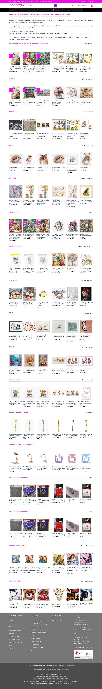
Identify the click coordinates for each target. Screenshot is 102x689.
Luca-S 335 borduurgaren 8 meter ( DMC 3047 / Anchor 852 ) (29, 436)
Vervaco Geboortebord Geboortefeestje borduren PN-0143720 (58, 68)
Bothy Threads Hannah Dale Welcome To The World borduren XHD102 (86, 270)
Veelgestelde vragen (15, 630)
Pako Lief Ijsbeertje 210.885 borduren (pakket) (41, 336)
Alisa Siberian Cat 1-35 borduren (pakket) (42, 168)
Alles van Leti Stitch (87, 280)
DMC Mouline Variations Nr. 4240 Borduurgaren (72, 435)
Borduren (33, 10)
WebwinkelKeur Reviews (49, 687)
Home (12, 10)
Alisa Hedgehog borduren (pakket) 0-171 (15, 168)
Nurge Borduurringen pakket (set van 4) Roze (72, 467)
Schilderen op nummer (37, 647)
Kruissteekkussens (36, 641)
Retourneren (12, 627)
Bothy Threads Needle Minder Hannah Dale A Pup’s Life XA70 (42, 270)
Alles (91, 212)
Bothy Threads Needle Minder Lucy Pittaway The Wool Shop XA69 (15, 270)
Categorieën (77, 10)
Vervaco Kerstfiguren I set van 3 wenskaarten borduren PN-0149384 (72, 403)
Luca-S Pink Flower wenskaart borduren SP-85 (86, 403)
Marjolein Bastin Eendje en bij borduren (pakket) (86, 201)
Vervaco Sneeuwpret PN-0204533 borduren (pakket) (15, 135)
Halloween (57, 10)
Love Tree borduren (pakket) (71, 269)
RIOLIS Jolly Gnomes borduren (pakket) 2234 (72, 369)
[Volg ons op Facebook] (90, 1)
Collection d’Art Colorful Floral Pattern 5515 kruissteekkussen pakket (15, 569)
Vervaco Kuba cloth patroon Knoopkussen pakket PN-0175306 (71, 604)
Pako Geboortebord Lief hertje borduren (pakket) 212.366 (58, 336)
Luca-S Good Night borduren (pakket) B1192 (72, 101)
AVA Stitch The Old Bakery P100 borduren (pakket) (85, 236)
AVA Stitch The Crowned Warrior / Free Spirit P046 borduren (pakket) (42, 236)
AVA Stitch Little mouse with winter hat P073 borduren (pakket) (72, 236)
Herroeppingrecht (14, 636)
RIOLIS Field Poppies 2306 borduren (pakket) (29, 369)
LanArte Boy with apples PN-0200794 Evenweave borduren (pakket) (29, 202)
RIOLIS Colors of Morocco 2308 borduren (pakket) (15, 370)
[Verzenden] (55, 5)
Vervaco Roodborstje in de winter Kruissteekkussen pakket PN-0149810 (72, 570)
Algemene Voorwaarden (16, 642)
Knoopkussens (35, 644)
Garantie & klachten (14, 639)
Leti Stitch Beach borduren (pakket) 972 (58, 303)
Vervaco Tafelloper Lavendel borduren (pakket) (70, 501)
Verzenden (12, 624)
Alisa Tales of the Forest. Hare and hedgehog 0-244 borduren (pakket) (72, 169)
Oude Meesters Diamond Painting (38, 628)
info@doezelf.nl (82, 622)
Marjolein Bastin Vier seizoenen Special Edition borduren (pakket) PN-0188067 (72, 202)
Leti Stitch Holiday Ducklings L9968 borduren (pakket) (13, 304)
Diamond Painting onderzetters (39, 632)
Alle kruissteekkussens (86, 545)
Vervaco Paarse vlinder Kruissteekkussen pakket (86, 568)
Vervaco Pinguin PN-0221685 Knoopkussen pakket (29, 604)
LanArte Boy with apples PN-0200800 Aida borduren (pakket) (42, 202)
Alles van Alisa (88, 145)
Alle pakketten (88, 43)
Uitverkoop (67, 10)
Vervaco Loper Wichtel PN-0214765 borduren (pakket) (28, 135)
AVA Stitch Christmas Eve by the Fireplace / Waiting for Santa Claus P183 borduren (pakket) (29, 69)
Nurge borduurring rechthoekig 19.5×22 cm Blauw (86, 468)
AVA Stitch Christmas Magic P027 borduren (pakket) (57, 236)
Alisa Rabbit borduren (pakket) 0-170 (85, 168)
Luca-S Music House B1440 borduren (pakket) (29, 101)
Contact (11, 633)
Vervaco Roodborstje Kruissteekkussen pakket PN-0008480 (58, 569)
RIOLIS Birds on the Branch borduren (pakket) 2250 (58, 370)
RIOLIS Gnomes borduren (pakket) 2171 (86, 369)
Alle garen (89, 412)
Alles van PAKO (88, 313)
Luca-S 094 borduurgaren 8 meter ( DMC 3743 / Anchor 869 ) (43, 436)
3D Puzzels (34, 650)
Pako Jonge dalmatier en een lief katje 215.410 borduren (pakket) (15, 336)
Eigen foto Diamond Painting (39, 624)
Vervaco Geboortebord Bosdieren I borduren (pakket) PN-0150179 (71, 68)
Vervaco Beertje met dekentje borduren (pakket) (85, 135)
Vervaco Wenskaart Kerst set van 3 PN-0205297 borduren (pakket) (42, 135)
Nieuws (11, 648)
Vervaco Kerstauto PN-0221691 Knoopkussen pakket (42, 604)
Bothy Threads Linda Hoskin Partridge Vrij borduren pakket (57, 270)
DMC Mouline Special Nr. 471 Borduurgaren (86, 435)
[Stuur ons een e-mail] (92, 1)
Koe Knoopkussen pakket (86, 603)
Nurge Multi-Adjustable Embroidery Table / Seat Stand (15, 468)
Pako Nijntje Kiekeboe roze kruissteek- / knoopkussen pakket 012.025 (85, 337)
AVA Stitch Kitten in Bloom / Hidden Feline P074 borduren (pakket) (43, 68)
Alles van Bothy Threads (85, 246)
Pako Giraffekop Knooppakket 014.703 (57, 603)
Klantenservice (85, 1)
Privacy (11, 645)
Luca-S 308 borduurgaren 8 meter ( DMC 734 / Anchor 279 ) (15, 436)
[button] (72, 5)
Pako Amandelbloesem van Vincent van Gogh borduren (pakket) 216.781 (72, 337)
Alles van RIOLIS (87, 347)
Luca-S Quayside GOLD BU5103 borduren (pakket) (42, 102)
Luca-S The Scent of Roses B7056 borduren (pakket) (15, 68)
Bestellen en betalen (15, 621)
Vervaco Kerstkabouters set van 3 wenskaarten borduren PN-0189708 (58, 403)
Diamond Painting (21, 10)
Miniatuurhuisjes (45, 10)
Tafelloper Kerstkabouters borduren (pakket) (86, 500)
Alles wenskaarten (87, 380)
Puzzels (33, 653)
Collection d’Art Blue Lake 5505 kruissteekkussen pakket (43, 569)
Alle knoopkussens (87, 581)
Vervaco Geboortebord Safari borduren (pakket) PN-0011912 (86, 68)
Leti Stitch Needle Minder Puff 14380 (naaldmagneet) (42, 304)
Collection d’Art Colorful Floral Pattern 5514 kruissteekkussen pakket (29, 569)
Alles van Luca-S (87, 79)
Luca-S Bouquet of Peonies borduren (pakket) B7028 (57, 102)
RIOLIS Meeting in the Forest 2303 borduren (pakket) (42, 370)
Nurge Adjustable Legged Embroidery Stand (29, 467)
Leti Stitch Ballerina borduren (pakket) (71, 303)
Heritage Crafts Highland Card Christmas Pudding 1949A (29, 403)
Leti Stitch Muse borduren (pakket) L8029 (86, 303)
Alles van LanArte (87, 178)
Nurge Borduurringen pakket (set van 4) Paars (58, 467)
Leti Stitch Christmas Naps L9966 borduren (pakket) (28, 304)
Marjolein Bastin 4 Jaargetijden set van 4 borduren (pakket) (57, 202)
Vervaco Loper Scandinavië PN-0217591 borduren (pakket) (42, 501)
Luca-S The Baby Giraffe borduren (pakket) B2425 (86, 101)
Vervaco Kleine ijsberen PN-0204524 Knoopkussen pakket (15, 604)
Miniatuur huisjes (35, 638)
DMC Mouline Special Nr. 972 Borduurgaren (58, 435)
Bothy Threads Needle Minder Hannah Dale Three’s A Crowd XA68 (28, 270)
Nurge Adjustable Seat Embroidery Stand (42, 467)
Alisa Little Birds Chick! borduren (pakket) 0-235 (29, 168)
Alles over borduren (57, 621)
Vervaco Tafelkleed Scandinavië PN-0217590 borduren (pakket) (29, 501)
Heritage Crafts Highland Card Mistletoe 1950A (15, 402)
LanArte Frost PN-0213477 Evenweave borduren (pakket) (14, 202)
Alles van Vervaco (87, 111)
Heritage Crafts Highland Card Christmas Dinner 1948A (42, 403)
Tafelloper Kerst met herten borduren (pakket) (58, 500)
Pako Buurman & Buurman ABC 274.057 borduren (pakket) (29, 336)
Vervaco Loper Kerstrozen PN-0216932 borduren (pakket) (15, 501)
